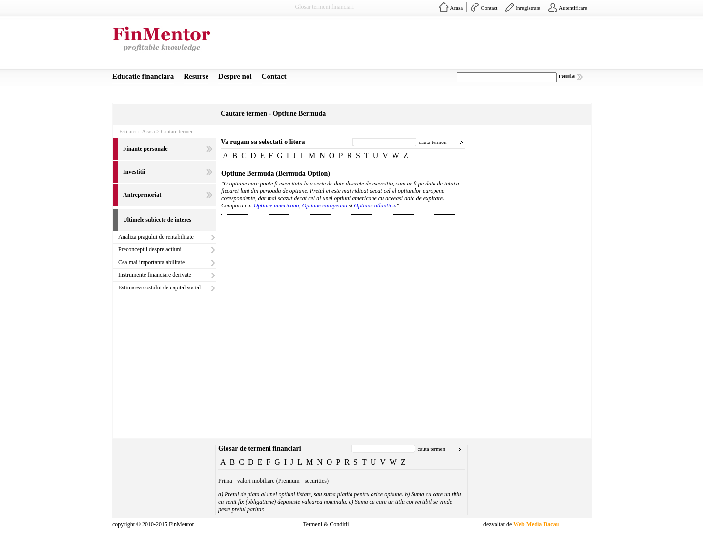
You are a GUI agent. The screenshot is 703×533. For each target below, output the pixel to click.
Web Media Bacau (536, 524)
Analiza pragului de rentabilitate (156, 236)
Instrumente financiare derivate (154, 274)
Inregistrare (528, 8)
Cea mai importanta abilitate (151, 262)
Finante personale (145, 148)
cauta (567, 76)
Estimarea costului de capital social (159, 287)
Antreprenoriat (142, 194)
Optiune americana (276, 205)
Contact (489, 8)
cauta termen (433, 142)
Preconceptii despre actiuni (150, 249)
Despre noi (234, 76)
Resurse (196, 76)
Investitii (134, 171)
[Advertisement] (413, 45)
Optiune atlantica (374, 205)
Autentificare (573, 8)
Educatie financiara (143, 76)
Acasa (456, 8)
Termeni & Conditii (326, 524)
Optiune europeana (325, 205)
